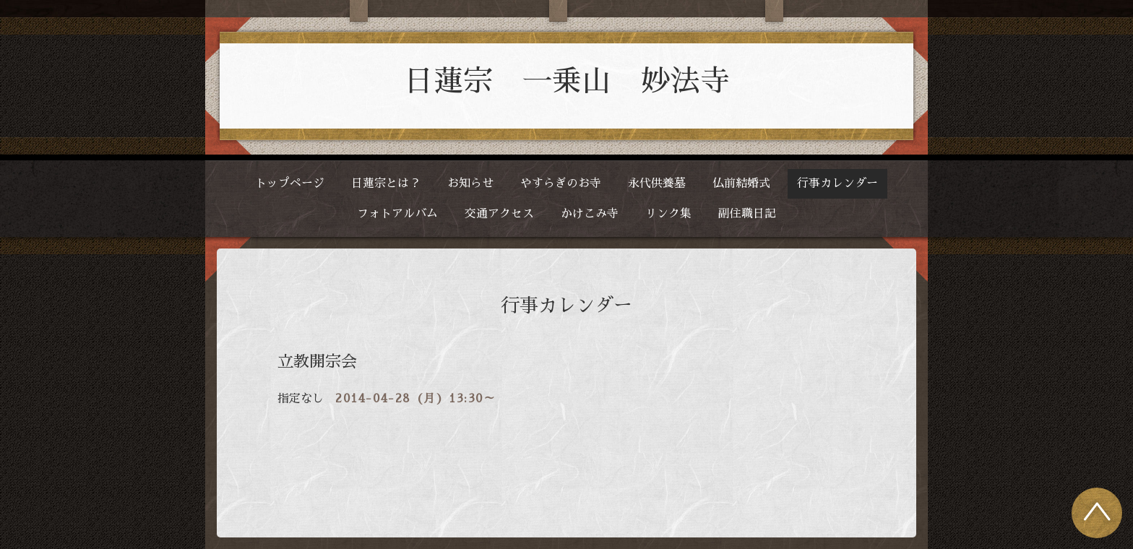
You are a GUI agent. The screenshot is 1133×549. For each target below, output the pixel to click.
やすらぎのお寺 (560, 183)
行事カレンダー (837, 183)
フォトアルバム (397, 214)
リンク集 (668, 214)
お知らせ (470, 183)
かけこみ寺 (590, 214)
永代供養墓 (657, 183)
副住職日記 (747, 214)
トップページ (289, 183)
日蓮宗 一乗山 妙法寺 (567, 81)
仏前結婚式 (741, 183)
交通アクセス (499, 214)
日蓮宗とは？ (386, 183)
